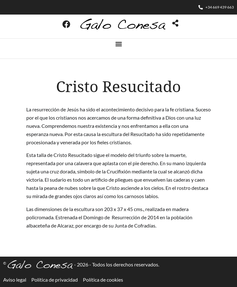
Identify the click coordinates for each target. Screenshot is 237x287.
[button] (118, 44)
